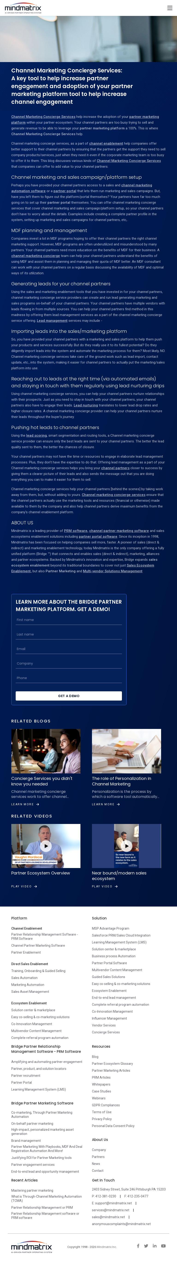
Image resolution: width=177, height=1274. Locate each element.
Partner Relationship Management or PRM (42, 1215)
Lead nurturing (86, 405)
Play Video (24, 894)
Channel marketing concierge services (113, 495)
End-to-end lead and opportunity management (45, 1180)
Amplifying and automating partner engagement (46, 1070)
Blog (95, 1065)
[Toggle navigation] (169, 8)
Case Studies (101, 1099)
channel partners (115, 468)
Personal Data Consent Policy (113, 1134)
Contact (97, 1179)
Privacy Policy (102, 1127)
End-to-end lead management (114, 1006)
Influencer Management (109, 1026)
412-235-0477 (137, 1204)
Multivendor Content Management (36, 1039)
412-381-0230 (105, 1204)
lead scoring (36, 435)
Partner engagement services (33, 1173)
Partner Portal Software (109, 971)
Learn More (25, 812)
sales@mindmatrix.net (108, 1225)
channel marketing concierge (35, 256)
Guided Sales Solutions (108, 985)
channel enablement (106, 143)
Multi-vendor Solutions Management (112, 571)
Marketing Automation (27, 993)
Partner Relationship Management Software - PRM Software (44, 945)
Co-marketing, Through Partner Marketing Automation (41, 1123)
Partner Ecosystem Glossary (112, 1072)
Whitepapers (101, 1092)
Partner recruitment (25, 1084)
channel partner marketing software (119, 531)
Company (99, 1158)
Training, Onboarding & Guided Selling (38, 979)
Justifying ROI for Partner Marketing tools (41, 1166)
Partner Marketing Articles (111, 1078)
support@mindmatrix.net (113, 1211)
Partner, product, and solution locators (38, 1077)
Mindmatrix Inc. (107, 1255)
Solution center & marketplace (33, 1018)
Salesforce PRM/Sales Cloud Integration (121, 943)
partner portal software (98, 536)
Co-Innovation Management (31, 1032)
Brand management (26, 1149)
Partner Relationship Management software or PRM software (45, 1224)
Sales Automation (24, 986)
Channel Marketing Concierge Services (43, 117)
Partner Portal (21, 1090)
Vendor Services (104, 1033)
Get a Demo (65, 703)
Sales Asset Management (30, 1000)
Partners (98, 1165)
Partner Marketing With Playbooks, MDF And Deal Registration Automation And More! (46, 1157)
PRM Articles (101, 1085)
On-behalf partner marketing (32, 1132)
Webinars (99, 1106)
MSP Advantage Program (110, 936)
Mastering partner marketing (32, 1198)
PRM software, (76, 531)
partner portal (64, 191)
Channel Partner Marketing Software (38, 953)
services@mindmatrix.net (110, 1218)
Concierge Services (106, 1040)
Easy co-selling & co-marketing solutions (40, 1025)
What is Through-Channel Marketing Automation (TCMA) (46, 1207)
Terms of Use (102, 1120)
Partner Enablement (26, 960)
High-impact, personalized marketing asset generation (42, 1140)
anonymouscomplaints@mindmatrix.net (121, 1232)
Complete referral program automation (39, 1046)
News (96, 1172)
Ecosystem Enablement (109, 999)
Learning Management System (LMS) (119, 950)
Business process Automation (114, 964)
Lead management (52, 321)
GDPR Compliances (106, 1113)
